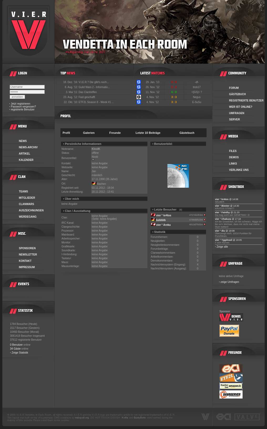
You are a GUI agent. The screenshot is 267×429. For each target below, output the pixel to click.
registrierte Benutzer (22, 109)
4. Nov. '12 (152, 97)
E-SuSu (197, 102)
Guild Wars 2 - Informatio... (94, 87)
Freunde (115, 132)
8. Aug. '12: (72, 87)
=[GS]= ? (197, 92)
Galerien (89, 132)
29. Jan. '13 (152, 82)
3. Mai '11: (72, 92)
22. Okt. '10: (71, 102)
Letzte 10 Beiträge (148, 132)
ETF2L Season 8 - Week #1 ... (96, 102)
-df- (197, 82)
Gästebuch (186, 132)
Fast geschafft (87, 97)
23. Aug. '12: (71, 97)
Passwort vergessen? (23, 106)
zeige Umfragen (229, 281)
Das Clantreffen (88, 92)
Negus (197, 97)
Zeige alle (222, 246)
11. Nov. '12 (152, 92)
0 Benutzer (16, 344)
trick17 (197, 87)
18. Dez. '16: (71, 82)
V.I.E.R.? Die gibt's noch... (94, 82)
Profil (66, 132)
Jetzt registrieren (20, 103)
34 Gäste (15, 348)
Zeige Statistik (20, 352)
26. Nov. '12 (152, 87)
